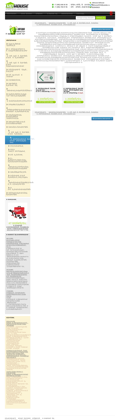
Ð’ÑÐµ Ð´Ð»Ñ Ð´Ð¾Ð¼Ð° (14, 75)
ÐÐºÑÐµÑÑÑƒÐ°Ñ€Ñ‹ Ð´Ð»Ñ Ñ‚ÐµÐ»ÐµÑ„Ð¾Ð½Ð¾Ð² (17, 63)
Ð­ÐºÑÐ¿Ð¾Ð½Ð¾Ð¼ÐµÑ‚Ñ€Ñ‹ (19, 188)
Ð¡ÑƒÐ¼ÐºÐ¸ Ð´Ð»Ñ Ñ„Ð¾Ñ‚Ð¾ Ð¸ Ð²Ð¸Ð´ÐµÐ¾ (18, 176)
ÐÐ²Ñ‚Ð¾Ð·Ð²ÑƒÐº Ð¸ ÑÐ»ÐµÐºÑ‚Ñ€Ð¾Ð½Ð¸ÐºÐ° (17, 50)
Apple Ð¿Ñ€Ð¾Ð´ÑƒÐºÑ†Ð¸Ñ (13, 44)
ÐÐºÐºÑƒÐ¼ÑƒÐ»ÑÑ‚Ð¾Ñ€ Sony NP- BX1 (45, 89)
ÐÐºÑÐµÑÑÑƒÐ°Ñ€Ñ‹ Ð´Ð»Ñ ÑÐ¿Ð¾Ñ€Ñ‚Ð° (17, 56)
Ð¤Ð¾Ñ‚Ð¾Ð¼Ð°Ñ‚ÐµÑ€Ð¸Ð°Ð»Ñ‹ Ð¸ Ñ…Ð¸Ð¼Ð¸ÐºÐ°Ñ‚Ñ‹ (19, 182)
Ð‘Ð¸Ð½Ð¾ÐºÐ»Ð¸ (16, 146)
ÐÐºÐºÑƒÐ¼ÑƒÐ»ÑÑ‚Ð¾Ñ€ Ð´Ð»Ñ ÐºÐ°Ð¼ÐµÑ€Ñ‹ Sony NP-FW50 (73, 90)
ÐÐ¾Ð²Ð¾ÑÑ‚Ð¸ (52, 13)
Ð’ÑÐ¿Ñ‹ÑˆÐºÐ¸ (15, 155)
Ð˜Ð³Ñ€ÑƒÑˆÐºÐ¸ (13, 80)
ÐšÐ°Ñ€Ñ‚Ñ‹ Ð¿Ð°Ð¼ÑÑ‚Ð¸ (12, 84)
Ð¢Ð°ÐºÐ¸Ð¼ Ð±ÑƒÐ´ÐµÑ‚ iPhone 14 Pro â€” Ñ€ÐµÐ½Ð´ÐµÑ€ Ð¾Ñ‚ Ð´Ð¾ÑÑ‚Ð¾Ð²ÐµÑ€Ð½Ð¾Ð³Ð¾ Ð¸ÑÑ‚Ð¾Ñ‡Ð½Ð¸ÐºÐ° (17, 274)
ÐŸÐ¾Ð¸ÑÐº (101, 17)
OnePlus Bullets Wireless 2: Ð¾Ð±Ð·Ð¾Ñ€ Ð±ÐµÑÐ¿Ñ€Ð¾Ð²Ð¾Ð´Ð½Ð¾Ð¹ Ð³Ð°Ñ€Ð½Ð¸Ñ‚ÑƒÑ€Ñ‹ (17, 374)
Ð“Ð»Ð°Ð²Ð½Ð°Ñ (12, 13)
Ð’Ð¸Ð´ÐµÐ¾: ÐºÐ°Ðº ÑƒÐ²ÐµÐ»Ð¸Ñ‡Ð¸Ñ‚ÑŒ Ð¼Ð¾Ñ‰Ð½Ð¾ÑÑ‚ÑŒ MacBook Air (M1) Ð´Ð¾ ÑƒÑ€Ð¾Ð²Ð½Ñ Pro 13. (17, 243)
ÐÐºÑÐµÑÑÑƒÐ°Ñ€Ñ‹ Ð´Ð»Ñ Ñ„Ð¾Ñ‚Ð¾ (18, 132)
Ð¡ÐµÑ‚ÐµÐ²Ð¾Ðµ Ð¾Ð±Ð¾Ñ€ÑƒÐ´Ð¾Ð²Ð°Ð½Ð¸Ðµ (14, 116)
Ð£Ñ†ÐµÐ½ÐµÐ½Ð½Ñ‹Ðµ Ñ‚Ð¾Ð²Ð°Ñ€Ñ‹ (16, 193)
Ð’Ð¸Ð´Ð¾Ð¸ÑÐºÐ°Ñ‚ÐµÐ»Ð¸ (16, 150)
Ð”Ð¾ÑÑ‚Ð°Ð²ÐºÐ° (26, 13)
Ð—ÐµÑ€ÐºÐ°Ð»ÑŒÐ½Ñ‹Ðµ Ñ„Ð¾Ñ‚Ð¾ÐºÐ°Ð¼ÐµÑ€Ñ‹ (17, 160)
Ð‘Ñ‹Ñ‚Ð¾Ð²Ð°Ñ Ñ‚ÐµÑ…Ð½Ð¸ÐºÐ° (17, 70)
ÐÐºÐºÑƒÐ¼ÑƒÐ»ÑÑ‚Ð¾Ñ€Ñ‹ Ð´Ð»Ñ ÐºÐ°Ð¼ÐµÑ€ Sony (20, 140)
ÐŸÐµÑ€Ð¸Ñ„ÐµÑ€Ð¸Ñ (16, 104)
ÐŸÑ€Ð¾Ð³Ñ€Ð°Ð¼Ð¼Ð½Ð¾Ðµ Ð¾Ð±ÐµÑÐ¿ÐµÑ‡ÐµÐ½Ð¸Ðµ (18, 109)
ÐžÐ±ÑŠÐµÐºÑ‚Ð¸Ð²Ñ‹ (17, 172)
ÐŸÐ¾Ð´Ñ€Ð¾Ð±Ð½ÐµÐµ (46, 102)
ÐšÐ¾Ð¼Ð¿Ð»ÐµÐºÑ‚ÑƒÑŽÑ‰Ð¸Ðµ (18, 89)
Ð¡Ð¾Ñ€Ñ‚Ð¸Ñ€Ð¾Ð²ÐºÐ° (102, 29)
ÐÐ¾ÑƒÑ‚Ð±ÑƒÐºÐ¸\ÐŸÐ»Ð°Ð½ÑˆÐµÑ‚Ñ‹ (18, 100)
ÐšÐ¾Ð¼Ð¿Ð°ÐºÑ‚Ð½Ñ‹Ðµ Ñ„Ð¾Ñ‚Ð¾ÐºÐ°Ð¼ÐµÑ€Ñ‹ (18, 166)
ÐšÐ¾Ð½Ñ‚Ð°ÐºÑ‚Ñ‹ (67, 13)
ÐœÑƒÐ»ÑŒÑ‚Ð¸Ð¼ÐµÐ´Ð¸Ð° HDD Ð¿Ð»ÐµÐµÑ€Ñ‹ (16, 95)
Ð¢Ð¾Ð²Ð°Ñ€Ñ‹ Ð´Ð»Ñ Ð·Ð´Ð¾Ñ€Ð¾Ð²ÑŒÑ (16, 122)
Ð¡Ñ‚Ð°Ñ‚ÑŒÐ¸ (80, 13)
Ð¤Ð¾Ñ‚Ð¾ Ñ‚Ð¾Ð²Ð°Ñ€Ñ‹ (17, 127)
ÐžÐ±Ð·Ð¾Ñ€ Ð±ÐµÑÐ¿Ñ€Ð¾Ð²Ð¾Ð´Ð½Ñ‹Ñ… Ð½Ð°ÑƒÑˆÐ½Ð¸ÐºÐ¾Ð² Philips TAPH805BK (17, 323)
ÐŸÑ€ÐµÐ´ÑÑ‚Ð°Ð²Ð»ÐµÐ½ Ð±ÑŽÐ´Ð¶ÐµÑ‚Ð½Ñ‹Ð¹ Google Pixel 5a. (16, 294)
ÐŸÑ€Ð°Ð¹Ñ (39, 13)
